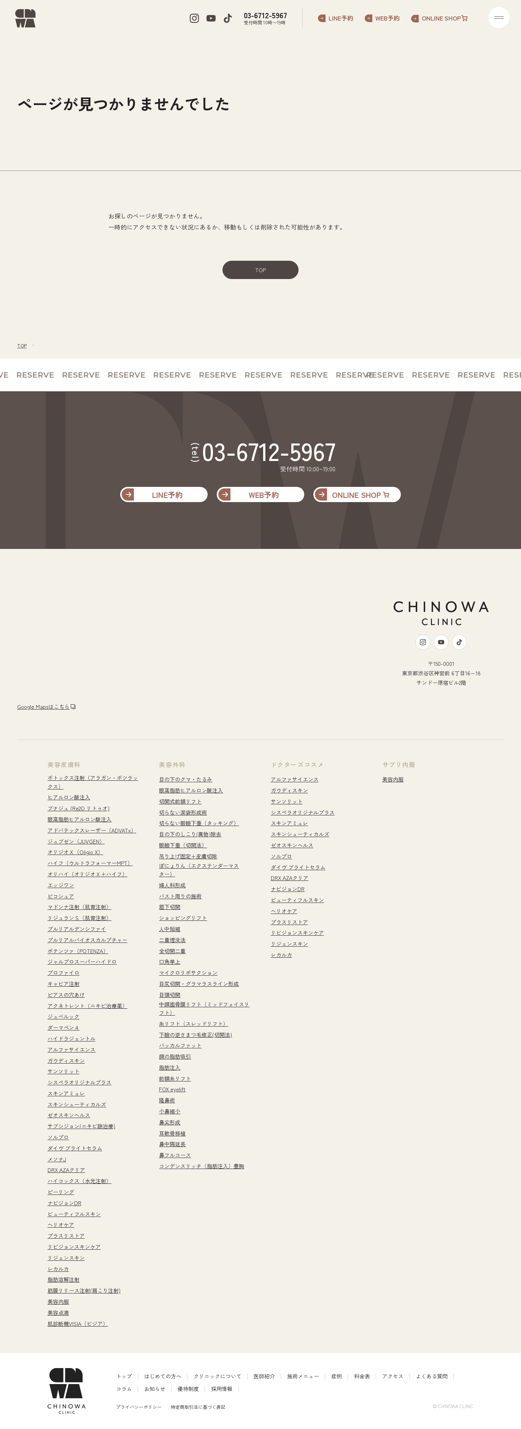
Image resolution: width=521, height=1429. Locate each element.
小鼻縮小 (169, 1111)
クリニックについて (217, 1376)
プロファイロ (63, 972)
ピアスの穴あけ (66, 994)
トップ (124, 1376)
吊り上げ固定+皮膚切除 (188, 856)
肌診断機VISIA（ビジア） (78, 1323)
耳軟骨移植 (172, 1133)
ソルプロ (58, 1137)
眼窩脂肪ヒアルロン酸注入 (79, 819)
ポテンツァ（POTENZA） (78, 951)
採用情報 (221, 1388)
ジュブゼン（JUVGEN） (76, 841)
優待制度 (188, 1388)
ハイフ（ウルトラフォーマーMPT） (90, 863)
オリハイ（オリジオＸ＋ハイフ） (87, 874)
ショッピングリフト (183, 918)
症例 (336, 1376)
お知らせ (154, 1388)
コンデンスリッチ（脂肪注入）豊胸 (201, 1166)
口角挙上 (169, 961)
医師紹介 (264, 1376)
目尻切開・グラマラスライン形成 (199, 983)
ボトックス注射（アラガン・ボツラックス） (93, 782)
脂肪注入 (169, 1067)
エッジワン (61, 885)
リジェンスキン (66, 1258)
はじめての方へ (162, 1376)
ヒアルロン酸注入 (69, 797)
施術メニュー (303, 1376)
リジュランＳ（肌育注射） (79, 918)
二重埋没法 (172, 940)
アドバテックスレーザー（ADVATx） (92, 830)
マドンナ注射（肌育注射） (79, 907)
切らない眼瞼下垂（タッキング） (199, 823)
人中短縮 (169, 929)
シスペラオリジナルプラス (79, 1082)
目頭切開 (169, 994)
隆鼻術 (167, 1100)
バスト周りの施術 (180, 896)
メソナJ (57, 1159)
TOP (260, 270)
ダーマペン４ (63, 1027)
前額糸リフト (175, 1078)
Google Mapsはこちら (43, 706)
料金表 (362, 1376)
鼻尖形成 (169, 1122)
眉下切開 (169, 907)
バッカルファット (180, 1045)
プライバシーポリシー (139, 1406)
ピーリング (61, 1192)
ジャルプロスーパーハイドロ (82, 961)
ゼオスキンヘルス (69, 1115)
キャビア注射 (63, 983)
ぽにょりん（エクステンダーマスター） (199, 870)
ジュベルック (63, 1016)
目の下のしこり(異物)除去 (190, 834)
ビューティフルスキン (74, 1214)
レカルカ (58, 1269)
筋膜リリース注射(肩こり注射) (84, 1290)
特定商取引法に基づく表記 (198, 1406)
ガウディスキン (66, 1060)
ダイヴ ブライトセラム (75, 1148)
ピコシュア (61, 896)
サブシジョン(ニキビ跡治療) (81, 1126)
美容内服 (58, 1301)
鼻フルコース (175, 1155)
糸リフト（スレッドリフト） (193, 1023)
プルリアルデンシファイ (77, 929)
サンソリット (63, 1071)
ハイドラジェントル (71, 1038)
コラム (124, 1388)
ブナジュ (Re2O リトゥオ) (79, 808)
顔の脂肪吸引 (175, 1056)
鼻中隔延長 (172, 1144)
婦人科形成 (172, 885)
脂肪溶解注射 (63, 1279)
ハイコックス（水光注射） (79, 1181)
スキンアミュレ (66, 1093)
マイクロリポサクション (188, 972)
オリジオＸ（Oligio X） (75, 852)
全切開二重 (172, 951)
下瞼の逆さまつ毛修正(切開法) (195, 1034)
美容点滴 (58, 1312)
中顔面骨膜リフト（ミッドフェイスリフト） (204, 1008)
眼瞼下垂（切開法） (183, 845)
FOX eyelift (172, 1089)
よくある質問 (432, 1376)
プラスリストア (66, 1235)
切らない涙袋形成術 (183, 812)
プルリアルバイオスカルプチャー (87, 940)
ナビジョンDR (64, 1203)
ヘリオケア (61, 1224)
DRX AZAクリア (66, 1170)
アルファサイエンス (71, 1049)
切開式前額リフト (180, 801)
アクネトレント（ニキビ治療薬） (87, 1006)
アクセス (392, 1376)
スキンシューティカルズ (77, 1104)
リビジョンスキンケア (74, 1246)
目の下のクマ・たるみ (185, 779)
